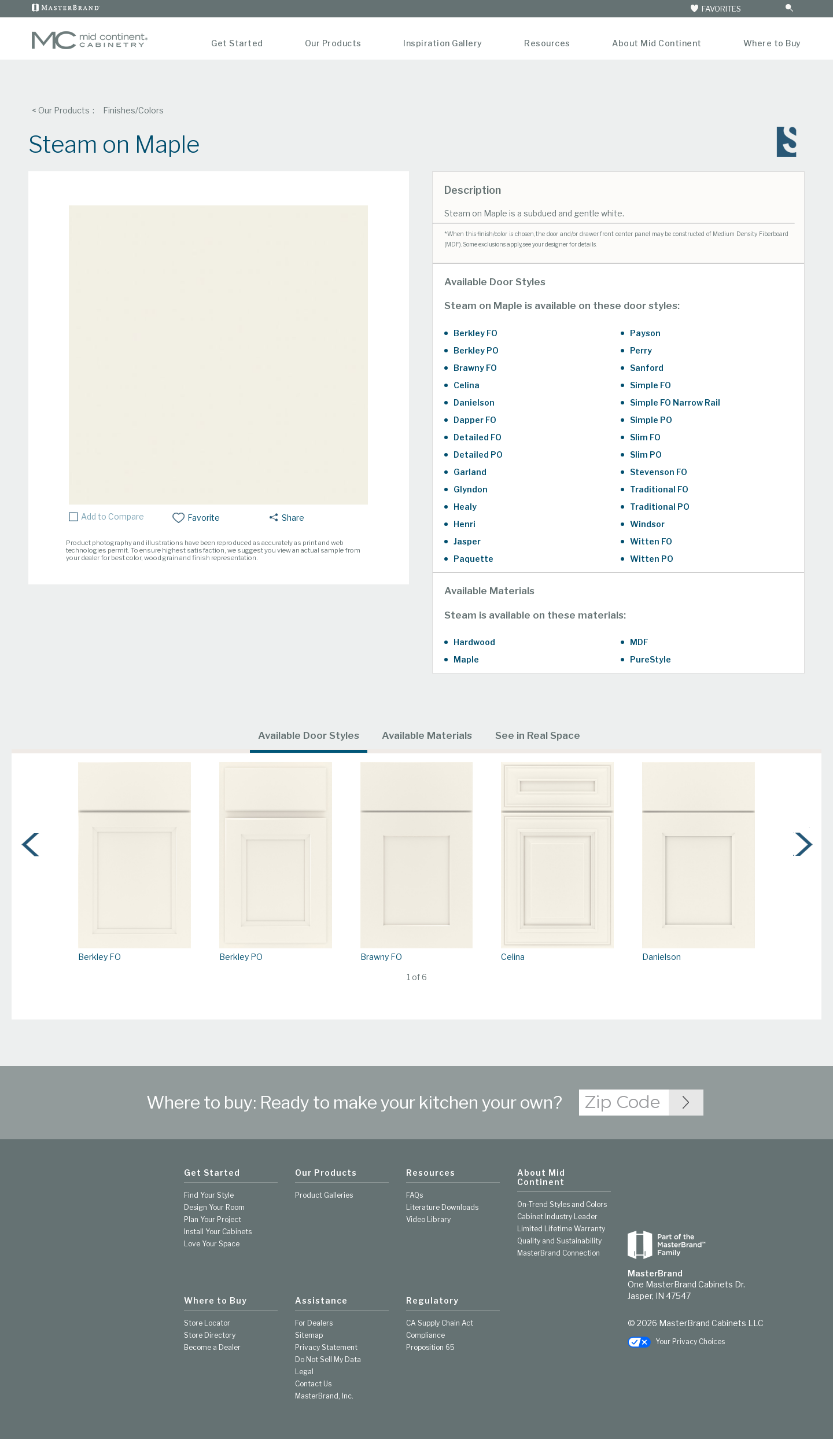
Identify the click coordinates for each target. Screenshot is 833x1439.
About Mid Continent (657, 43)
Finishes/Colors (133, 110)
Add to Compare (112, 516)
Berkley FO (475, 333)
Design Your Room (214, 1207)
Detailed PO (478, 454)
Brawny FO (475, 368)
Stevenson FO (658, 472)
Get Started (237, 43)
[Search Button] (789, 8)
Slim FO (645, 437)
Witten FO (651, 541)
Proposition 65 (430, 1347)
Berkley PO (476, 350)
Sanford (647, 368)
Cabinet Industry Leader (557, 1216)
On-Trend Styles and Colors (562, 1204)
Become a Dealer (212, 1347)
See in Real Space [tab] (537, 735)
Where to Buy (772, 43)
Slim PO (646, 454)
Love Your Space (211, 1243)
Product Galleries (324, 1195)
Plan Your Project (212, 1219)
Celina (467, 385)
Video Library (428, 1219)
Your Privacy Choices (676, 1341)
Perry (641, 350)
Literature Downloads (442, 1207)
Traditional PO (660, 506)
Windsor (647, 524)
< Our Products (61, 110)
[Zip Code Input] (686, 1103)
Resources (547, 43)
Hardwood (474, 642)
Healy (465, 506)
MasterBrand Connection (558, 1253)
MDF (639, 642)
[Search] (777, 8)
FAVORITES (715, 8)
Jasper (467, 541)
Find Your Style (209, 1195)
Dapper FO (475, 420)
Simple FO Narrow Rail (675, 402)
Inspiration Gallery (442, 43)
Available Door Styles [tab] (308, 735)
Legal (304, 1371)
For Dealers (314, 1323)
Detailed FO (478, 437)
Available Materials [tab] (427, 735)
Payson (645, 333)
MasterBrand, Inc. (324, 1396)
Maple (466, 659)
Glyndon (471, 489)
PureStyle (650, 659)
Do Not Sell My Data (328, 1359)
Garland (470, 472)
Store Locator (207, 1323)
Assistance (321, 1300)
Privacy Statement (326, 1347)
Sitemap (309, 1335)
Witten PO (651, 559)
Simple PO (651, 420)
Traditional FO (659, 489)
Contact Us (313, 1383)
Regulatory (432, 1300)
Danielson (474, 402)
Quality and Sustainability (559, 1240)
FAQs (414, 1195)
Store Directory (209, 1335)
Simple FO (650, 385)
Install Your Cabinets (218, 1231)
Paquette (473, 559)
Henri (465, 524)
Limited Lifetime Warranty (561, 1228)
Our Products (333, 43)
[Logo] (90, 46)
